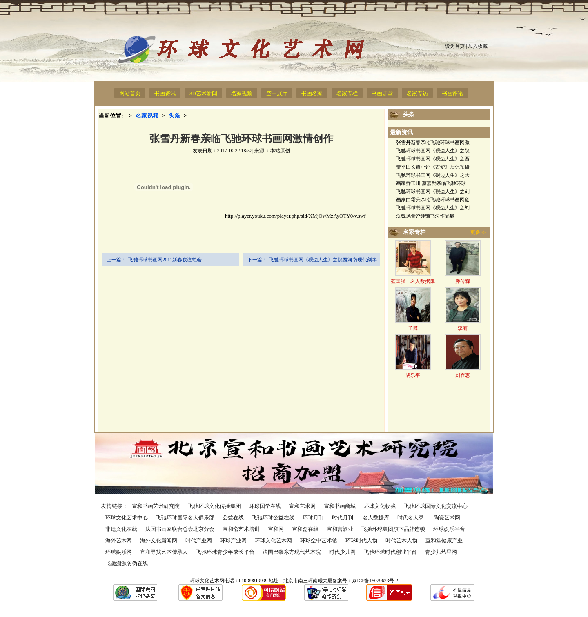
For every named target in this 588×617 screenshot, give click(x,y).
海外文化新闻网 (158, 540)
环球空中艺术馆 (318, 540)
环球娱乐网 (118, 552)
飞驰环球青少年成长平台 (225, 552)
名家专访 (417, 93)
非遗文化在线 (121, 529)
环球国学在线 (265, 506)
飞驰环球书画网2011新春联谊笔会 (165, 260)
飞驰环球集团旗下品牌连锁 (393, 529)
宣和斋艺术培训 (241, 529)
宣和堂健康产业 (444, 540)
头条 (174, 116)
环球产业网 (233, 540)
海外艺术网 (118, 540)
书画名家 (312, 93)
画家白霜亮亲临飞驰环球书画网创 (433, 200)
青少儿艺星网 (441, 552)
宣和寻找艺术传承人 (164, 552)
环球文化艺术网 (273, 540)
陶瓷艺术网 (447, 518)
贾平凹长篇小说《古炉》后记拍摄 (433, 167)
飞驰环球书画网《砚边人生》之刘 (433, 191)
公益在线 (233, 518)
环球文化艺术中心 (126, 518)
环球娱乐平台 (449, 529)
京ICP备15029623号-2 (375, 581)
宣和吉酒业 (340, 529)
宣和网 (276, 529)
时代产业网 (198, 540)
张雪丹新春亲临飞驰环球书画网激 (433, 142)
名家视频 (241, 93)
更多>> (478, 232)
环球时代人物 (361, 540)
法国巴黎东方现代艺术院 (292, 552)
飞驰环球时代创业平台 (390, 552)
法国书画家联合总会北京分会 (179, 529)
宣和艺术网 (302, 506)
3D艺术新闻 (203, 93)
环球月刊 (313, 518)
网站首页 (129, 93)
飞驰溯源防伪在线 (126, 563)
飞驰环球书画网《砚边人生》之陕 (433, 151)
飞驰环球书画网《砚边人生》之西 (433, 159)
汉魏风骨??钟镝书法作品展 (425, 216)
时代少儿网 (342, 552)
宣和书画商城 (340, 506)
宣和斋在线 (305, 529)
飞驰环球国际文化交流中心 (436, 506)
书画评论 (452, 93)
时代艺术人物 (401, 540)
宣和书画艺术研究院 (156, 506)
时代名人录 (411, 518)
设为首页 (455, 46)
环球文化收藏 (380, 506)
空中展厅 (276, 93)
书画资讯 (165, 93)
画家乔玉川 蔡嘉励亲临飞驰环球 (431, 183)
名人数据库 (376, 518)
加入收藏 (478, 46)
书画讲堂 (382, 93)
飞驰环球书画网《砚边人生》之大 (433, 175)
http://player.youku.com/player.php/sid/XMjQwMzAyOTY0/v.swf (234, 216)
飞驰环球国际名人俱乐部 (185, 518)
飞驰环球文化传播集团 (214, 506)
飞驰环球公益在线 (273, 518)
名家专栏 (347, 93)
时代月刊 (343, 518)
